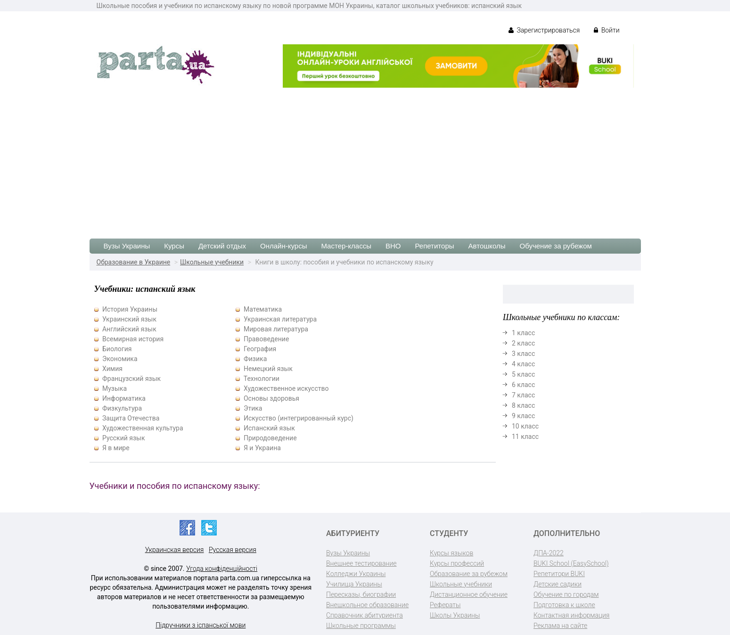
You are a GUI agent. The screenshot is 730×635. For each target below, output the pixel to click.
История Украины (129, 309)
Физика (255, 359)
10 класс (525, 426)
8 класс (523, 405)
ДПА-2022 (548, 553)
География (260, 349)
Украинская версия (174, 549)
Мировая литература (276, 329)
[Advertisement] (365, 158)
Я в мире (116, 448)
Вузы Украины (127, 246)
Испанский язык (269, 428)
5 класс (523, 374)
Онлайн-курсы (283, 246)
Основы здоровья (271, 398)
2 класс (523, 343)
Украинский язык (129, 319)
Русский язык (123, 438)
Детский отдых (222, 246)
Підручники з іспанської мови (201, 625)
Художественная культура (142, 428)
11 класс (525, 436)
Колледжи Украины (356, 573)
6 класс (523, 384)
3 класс (523, 353)
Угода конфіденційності (221, 568)
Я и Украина (262, 448)
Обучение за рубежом (556, 246)
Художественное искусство (286, 388)
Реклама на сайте (560, 625)
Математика (263, 309)
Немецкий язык (268, 368)
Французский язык (131, 378)
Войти (606, 30)
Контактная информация (571, 615)
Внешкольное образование (367, 605)
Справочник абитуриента (364, 615)
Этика (253, 408)
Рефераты (445, 605)
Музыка (114, 388)
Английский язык (129, 329)
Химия (112, 368)
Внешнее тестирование (361, 563)
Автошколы (487, 246)
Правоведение (266, 339)
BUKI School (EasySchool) (570, 563)
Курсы (174, 246)
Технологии (261, 378)
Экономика (120, 359)
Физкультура (122, 408)
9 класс (523, 416)
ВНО (393, 246)
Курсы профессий (457, 563)
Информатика (124, 398)
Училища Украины (354, 584)
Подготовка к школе (564, 605)
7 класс (523, 395)
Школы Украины (455, 615)
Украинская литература (280, 319)
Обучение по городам (566, 594)
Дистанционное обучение (469, 594)
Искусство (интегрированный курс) (298, 418)
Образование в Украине (134, 262)
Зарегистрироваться (544, 30)
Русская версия (232, 549)
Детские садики (557, 584)
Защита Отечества (130, 418)
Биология (117, 349)
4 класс (523, 364)
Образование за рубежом (469, 573)
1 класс (523, 333)
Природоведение (270, 438)
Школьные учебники (212, 262)
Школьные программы (361, 625)
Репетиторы (434, 246)
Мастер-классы (346, 246)
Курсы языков (451, 553)
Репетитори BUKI (559, 573)
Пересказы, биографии (361, 594)
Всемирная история (133, 339)
